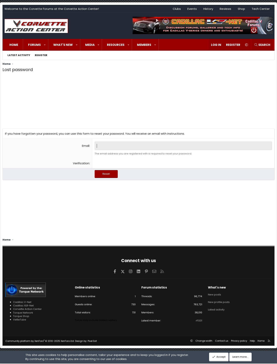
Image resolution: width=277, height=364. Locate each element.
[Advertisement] (138, 101)
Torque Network (23, 313)
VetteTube (19, 320)
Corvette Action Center (27, 309)
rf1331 (199, 321)
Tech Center (261, 9)
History (208, 9)
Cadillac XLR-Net (23, 306)
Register (41, 55)
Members (144, 45)
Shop (241, 9)
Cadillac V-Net (22, 302)
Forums (34, 45)
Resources (115, 45)
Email (85, 146)
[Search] (262, 45)
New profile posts (219, 301)
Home (13, 45)
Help (252, 341)
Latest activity (19, 55)
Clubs (177, 9)
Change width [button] (203, 341)
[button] (44, 45)
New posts (214, 294)
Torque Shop (21, 317)
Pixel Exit (92, 341)
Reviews (225, 9)
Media (90, 45)
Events (192, 9)
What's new (63, 45)
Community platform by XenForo (39, 341)
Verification (81, 163)
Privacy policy (239, 341)
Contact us (221, 341)
